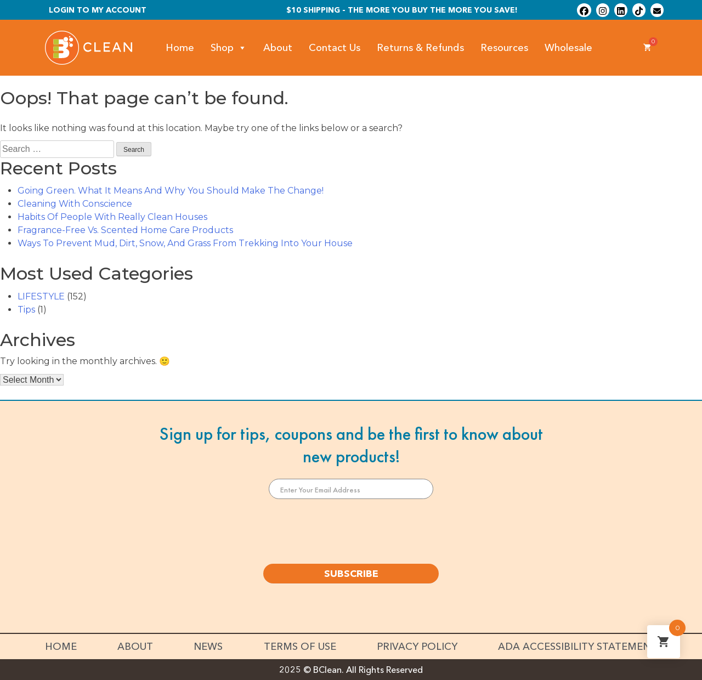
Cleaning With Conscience (75, 204)
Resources (504, 48)
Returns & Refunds (420, 48)
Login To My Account (97, 10)
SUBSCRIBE (351, 574)
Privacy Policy (417, 647)
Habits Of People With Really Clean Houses (112, 217)
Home (180, 48)
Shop (229, 48)
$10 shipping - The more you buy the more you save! (402, 10)
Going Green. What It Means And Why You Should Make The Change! (171, 190)
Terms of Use (300, 647)
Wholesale (568, 48)
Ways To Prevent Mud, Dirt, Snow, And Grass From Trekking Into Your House (185, 243)
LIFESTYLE (41, 296)
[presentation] (351, 531)
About (277, 48)
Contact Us (334, 48)
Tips (26, 309)
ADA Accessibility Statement (577, 647)
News (208, 647)
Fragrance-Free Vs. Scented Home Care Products (125, 230)
